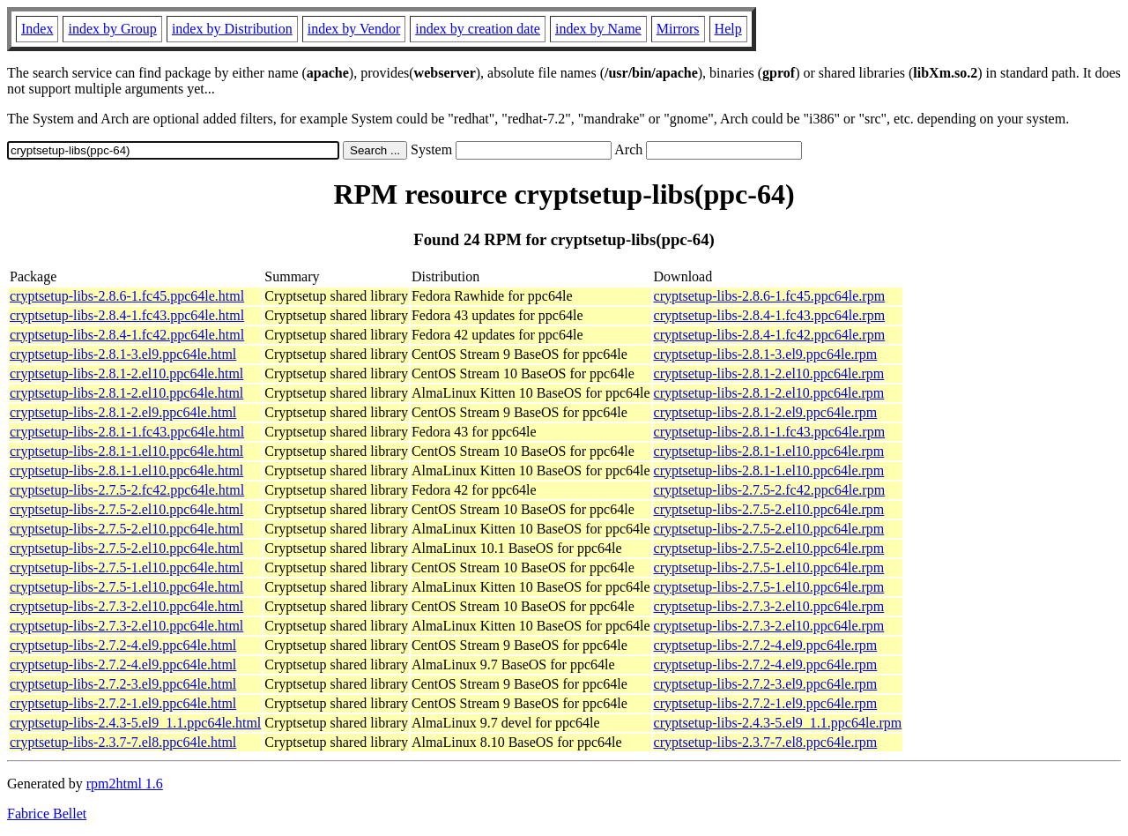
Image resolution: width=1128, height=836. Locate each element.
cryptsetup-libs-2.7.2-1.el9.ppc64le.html (123, 703)
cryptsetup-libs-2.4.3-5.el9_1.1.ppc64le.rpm (778, 722)
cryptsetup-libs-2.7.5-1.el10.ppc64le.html (126, 567)
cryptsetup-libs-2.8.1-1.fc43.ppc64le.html (127, 431)
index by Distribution (232, 28)
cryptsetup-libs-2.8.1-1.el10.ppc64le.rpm (769, 451)
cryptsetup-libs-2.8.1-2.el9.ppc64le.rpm (766, 412)
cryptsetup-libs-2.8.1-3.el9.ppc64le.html (123, 354)
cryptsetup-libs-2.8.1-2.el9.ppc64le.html (123, 412)
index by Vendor (354, 28)
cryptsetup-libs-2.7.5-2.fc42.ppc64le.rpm (770, 489)
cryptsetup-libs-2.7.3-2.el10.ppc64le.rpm (769, 606)
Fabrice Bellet (46, 813)
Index (37, 28)
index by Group (112, 28)
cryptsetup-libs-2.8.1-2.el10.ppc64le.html (126, 373)
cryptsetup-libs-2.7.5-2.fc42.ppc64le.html (127, 489)
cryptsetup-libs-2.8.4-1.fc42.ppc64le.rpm (770, 334)
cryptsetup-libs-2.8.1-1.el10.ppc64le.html (126, 451)
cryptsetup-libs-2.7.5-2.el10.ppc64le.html (126, 509)
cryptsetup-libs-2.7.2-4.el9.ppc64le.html (123, 645)
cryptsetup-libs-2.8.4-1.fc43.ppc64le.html (127, 315)
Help (728, 28)
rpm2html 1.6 (124, 783)
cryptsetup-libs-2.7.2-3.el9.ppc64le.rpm (766, 683)
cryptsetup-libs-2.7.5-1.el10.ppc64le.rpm (769, 567)
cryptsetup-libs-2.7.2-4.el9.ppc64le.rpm (766, 645)
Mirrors (678, 28)
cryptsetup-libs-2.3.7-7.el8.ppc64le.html (123, 742)
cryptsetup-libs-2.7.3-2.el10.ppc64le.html (126, 606)
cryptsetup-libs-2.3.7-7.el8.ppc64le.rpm (766, 742)
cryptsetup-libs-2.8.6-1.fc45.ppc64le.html (127, 295)
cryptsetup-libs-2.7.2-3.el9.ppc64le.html (123, 683)
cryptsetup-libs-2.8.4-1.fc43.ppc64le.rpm (770, 315)
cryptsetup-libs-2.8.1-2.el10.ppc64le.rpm (769, 373)
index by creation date (477, 28)
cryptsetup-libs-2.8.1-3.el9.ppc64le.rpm (766, 354)
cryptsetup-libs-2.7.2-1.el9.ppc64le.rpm (766, 703)
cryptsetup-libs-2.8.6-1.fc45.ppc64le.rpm (770, 295)
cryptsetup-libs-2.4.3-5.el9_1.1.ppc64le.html (135, 722)
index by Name (598, 28)
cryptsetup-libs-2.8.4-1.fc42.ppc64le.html (127, 334)
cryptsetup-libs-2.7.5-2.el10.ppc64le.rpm (769, 509)
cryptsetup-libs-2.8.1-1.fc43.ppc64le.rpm (770, 431)
